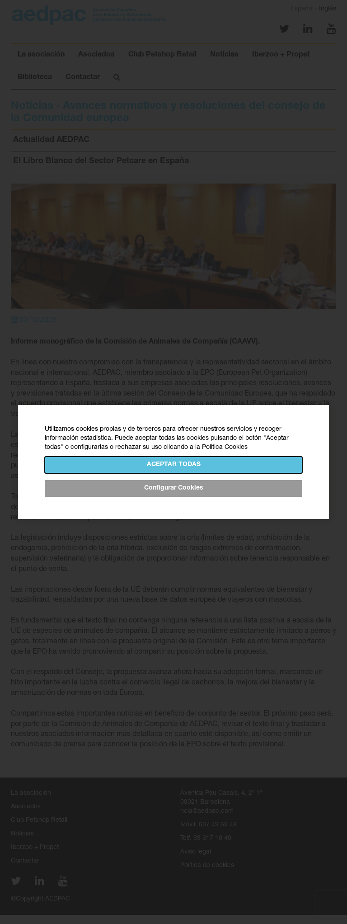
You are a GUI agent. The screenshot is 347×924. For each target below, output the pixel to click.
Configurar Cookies (173, 488)
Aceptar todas (174, 465)
